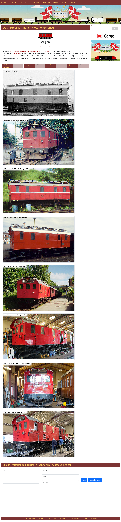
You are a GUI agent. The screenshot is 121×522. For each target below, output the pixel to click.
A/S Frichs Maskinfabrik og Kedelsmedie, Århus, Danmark (30, 51)
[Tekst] (21, 476)
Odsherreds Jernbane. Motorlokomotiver (29, 27)
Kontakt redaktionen (90, 518)
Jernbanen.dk (7, 2)
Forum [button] (55, 2)
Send (84, 480)
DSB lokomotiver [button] (21, 2)
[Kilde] (60, 470)
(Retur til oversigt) (45, 46)
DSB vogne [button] (35, 2)
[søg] (101, 28)
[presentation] (95, 472)
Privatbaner (46, 2)
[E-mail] (60, 482)
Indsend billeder (94, 480)
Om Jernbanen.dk (75, 518)
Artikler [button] (64, 2)
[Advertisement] (60, 501)
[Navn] (60, 476)
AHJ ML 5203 (17, 53)
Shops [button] (72, 2)
